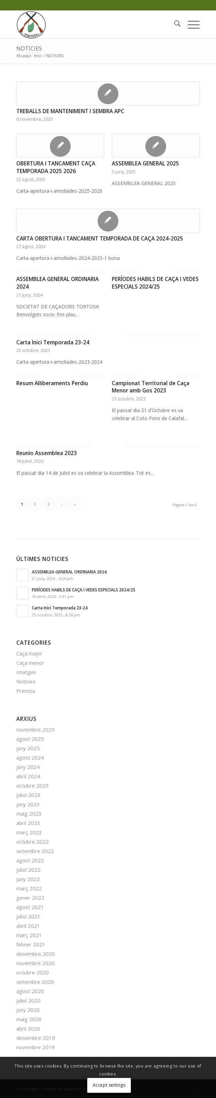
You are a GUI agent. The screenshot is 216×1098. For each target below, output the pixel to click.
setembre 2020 (35, 981)
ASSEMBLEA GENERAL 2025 (145, 163)
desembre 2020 (35, 953)
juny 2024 (28, 766)
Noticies (26, 681)
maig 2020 (29, 1019)
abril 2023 (28, 822)
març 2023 (29, 832)
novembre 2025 (35, 729)
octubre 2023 (32, 785)
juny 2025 (28, 748)
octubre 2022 (32, 841)
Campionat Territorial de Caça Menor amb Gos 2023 (150, 387)
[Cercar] (174, 24)
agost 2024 (30, 757)
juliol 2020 (28, 1000)
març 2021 (29, 935)
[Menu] (190, 24)
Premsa (25, 690)
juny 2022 (28, 878)
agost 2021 (30, 907)
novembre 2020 (35, 963)
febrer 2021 (30, 944)
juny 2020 (28, 1009)
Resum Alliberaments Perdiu (52, 383)
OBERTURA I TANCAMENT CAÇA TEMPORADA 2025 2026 (55, 167)
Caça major (29, 653)
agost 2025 (30, 738)
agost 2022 (30, 860)
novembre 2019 (35, 1047)
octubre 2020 (32, 972)
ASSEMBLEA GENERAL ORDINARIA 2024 (69, 571)
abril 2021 (28, 925)
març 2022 (29, 888)
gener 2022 (30, 897)
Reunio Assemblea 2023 (46, 453)
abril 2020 (28, 1028)
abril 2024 (28, 776)
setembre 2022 (35, 850)
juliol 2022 (28, 869)
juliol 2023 (28, 794)
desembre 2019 (35, 1037)
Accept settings (109, 1085)
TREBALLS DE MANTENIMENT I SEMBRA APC (70, 111)
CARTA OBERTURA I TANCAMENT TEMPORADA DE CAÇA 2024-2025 (99, 238)
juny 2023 (28, 804)
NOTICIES (29, 48)
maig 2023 (29, 813)
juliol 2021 (28, 916)
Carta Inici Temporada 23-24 (52, 342)
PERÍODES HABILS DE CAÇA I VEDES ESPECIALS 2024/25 (155, 282)
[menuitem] (174, 24)
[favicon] (89, 24)
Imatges (26, 672)
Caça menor (30, 662)
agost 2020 (30, 991)
